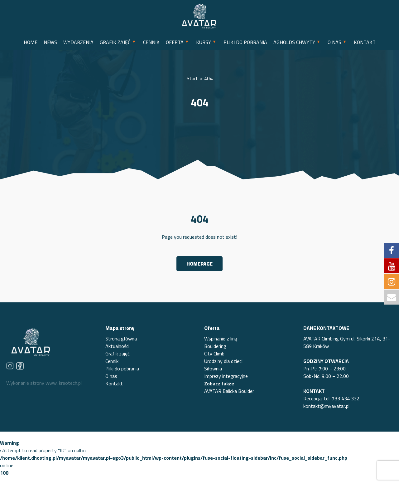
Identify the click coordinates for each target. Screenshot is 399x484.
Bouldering (215, 346)
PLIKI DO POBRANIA (245, 42)
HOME (30, 42)
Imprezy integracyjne (226, 376)
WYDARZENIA (78, 42)
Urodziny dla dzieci (223, 361)
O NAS (334, 42)
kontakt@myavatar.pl (326, 406)
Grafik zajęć (117, 353)
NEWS (50, 42)
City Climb (214, 353)
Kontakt (114, 383)
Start (192, 78)
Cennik (111, 361)
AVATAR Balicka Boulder (229, 391)
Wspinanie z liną (220, 338)
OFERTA (175, 42)
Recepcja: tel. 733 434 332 (331, 398)
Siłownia (213, 368)
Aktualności (117, 346)
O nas (111, 376)
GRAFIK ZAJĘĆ (115, 42)
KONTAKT (365, 42)
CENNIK (151, 42)
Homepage (199, 263)
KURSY (203, 42)
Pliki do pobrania (122, 368)
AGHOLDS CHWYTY (294, 42)
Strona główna (121, 338)
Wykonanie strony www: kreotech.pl (44, 383)
